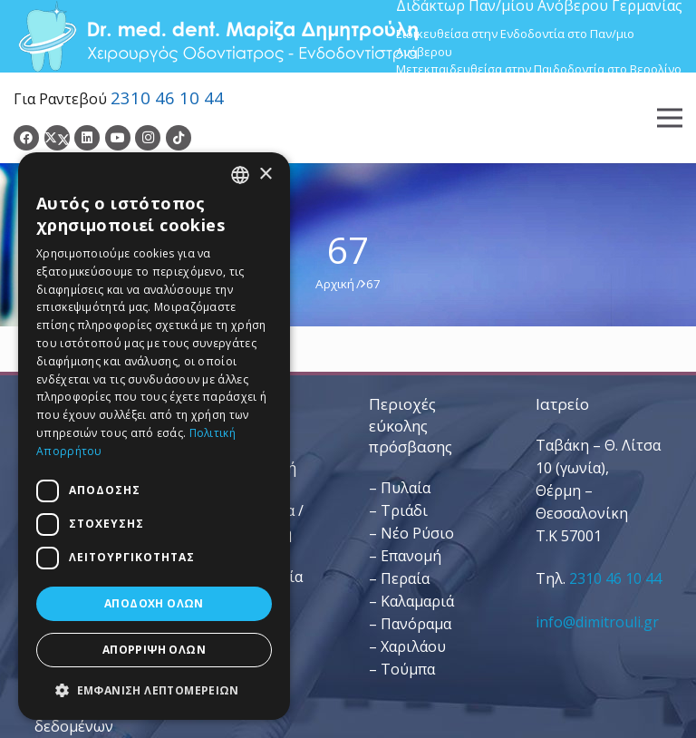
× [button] (265, 174)
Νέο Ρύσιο (417, 533)
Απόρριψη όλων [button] (154, 649)
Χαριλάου (413, 646)
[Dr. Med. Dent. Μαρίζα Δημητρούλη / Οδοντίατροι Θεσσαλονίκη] (217, 36)
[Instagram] (147, 138)
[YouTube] (117, 138)
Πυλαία (405, 488)
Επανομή (411, 556)
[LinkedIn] (87, 138)
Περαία (405, 578)
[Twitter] (57, 138)
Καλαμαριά (417, 601)
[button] (154, 690)
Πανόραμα (416, 624)
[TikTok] (178, 138)
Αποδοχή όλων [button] (154, 603)
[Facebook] (26, 138)
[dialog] (154, 436)
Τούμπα (408, 669)
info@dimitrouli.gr (597, 622)
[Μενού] (669, 118)
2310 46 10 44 (167, 97)
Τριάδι (404, 510)
